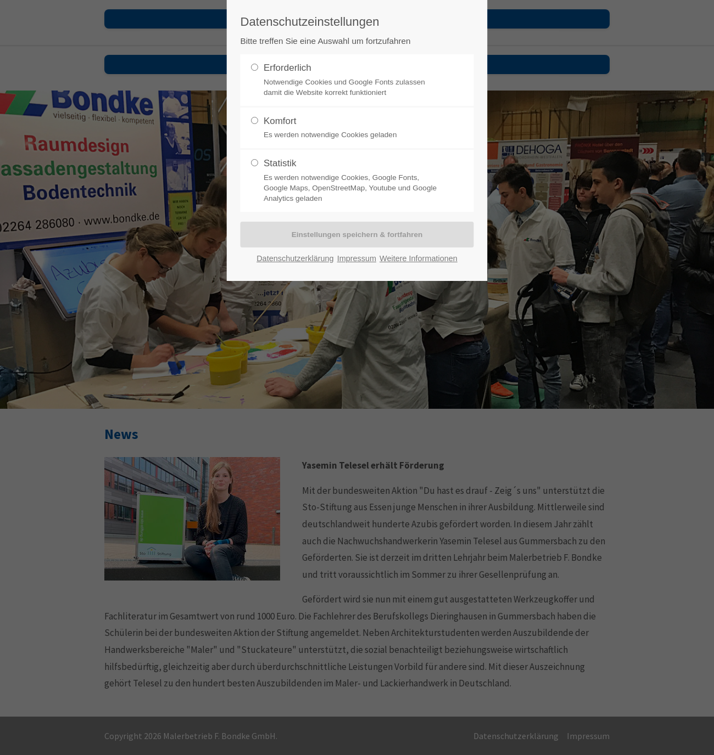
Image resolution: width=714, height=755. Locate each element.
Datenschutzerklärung (294, 258)
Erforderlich (353, 80)
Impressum (356, 258)
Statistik (353, 181)
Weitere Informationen (419, 258)
